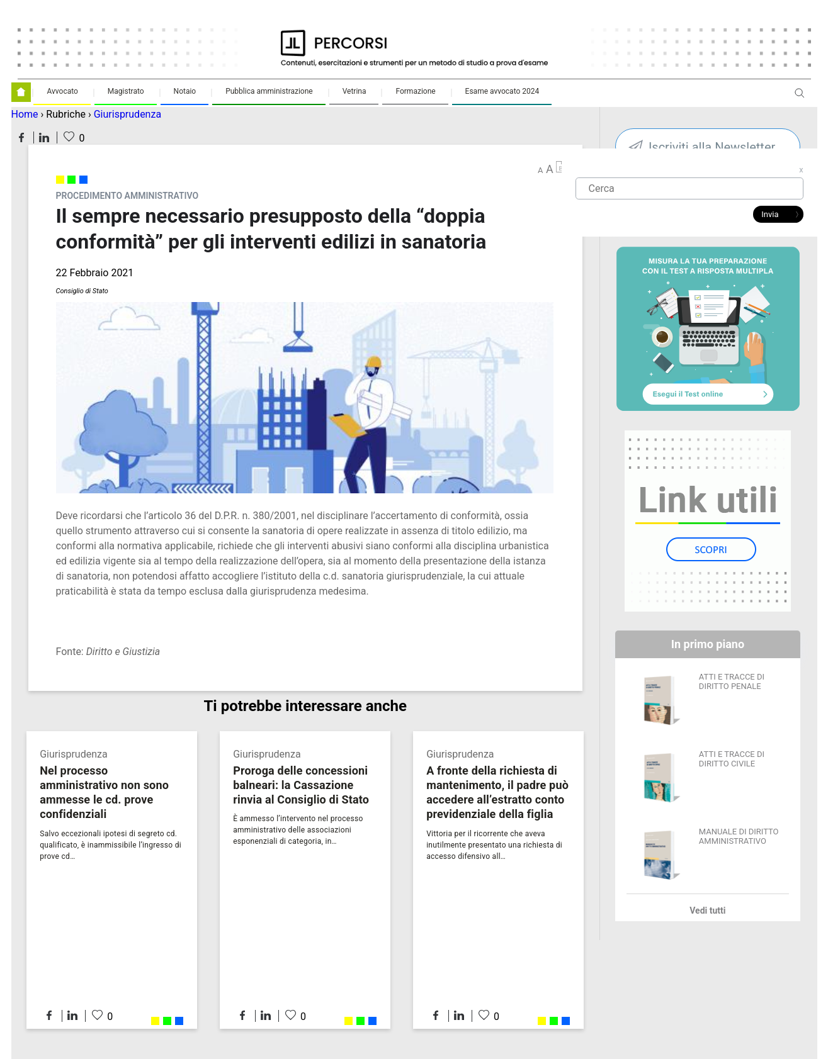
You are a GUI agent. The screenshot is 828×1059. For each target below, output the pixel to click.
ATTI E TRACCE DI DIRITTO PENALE (731, 681)
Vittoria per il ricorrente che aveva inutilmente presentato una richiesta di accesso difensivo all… (494, 845)
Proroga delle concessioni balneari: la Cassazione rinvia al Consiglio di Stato (301, 785)
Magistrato (126, 91)
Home (24, 114)
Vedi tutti (707, 910)
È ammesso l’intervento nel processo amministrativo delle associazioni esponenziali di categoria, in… (298, 830)
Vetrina (354, 91)
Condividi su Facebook (21, 137)
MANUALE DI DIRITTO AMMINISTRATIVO (739, 836)
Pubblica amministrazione (269, 91)
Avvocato (62, 91)
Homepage (21, 92)
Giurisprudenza (127, 114)
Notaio (185, 91)
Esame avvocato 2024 (502, 91)
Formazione (415, 91)
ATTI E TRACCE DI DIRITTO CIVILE (731, 758)
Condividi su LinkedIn (44, 137)
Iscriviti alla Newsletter (712, 147)
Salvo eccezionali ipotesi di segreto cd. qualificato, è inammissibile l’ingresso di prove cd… (110, 845)
